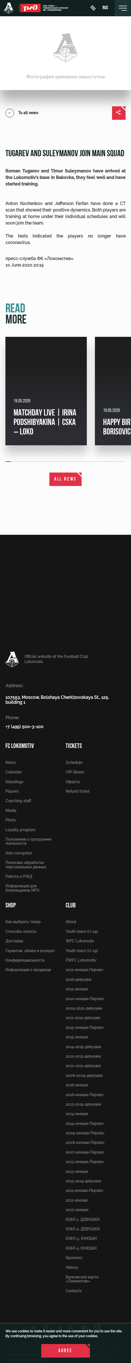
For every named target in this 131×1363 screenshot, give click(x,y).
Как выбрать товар (23, 922)
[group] (46, 391)
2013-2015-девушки (83, 1104)
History (72, 1267)
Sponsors (74, 1258)
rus (105, 8)
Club (71, 905)
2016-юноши (77, 1085)
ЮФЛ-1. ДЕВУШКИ (83, 1219)
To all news (21, 113)
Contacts (74, 1291)
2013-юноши (77, 1171)
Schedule (74, 762)
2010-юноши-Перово (85, 999)
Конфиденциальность (24, 960)
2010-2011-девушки (83, 1066)
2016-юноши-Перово (84, 1095)
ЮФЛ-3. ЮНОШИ (81, 1238)
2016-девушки (78, 979)
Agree (65, 1351)
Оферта (73, 782)
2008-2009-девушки (84, 1075)
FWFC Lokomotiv (81, 960)
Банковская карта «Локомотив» (82, 1279)
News (10, 762)
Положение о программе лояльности (28, 841)
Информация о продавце (28, 970)
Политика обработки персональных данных (25, 864)
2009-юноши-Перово (85, 1133)
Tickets (74, 746)
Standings (14, 782)
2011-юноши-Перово (84, 1190)
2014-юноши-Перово (84, 1123)
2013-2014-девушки (83, 1181)
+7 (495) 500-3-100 (24, 726)
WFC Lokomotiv (80, 941)
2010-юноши (77, 1210)
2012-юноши (77, 989)
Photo (10, 820)
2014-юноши (77, 1114)
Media (10, 810)
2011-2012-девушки (83, 1018)
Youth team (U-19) (82, 931)
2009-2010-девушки (84, 1008)
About (71, 922)
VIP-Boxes (75, 772)
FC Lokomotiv (19, 746)
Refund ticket (78, 791)
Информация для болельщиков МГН (22, 888)
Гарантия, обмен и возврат (30, 951)
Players (12, 791)
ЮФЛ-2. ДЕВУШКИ (83, 1229)
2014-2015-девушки (83, 1047)
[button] (8, 461)
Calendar (13, 772)
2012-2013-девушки (83, 1056)
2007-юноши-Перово (85, 1152)
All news (65, 479)
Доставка (14, 941)
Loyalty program (20, 830)
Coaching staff (18, 801)
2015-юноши (77, 1037)
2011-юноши (76, 1200)
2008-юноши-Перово (85, 1142)
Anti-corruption (18, 853)
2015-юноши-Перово (84, 1027)
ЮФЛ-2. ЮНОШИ (81, 1248)
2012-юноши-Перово (84, 970)
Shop (10, 905)
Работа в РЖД (18, 876)
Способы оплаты (20, 931)
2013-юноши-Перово (84, 1162)
